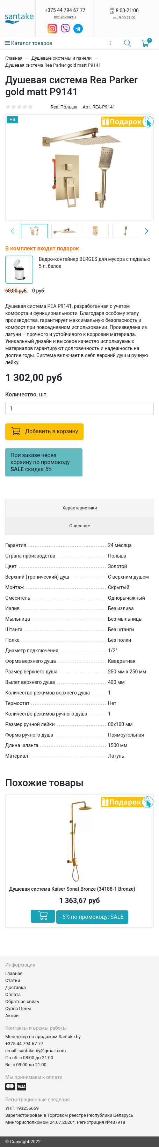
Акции (12, 1015)
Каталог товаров (28, 43)
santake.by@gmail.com (42, 1050)
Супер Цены (18, 1008)
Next (146, 231)
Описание (79, 525)
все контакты (65, 17)
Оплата (13, 994)
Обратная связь (22, 1001)
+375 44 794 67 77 (65, 10)
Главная (14, 58)
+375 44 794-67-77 (24, 1043)
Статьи (12, 980)
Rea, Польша (64, 107)
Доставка (15, 987)
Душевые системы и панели (62, 58)
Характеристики (79, 507)
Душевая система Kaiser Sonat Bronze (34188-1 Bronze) (72, 889)
